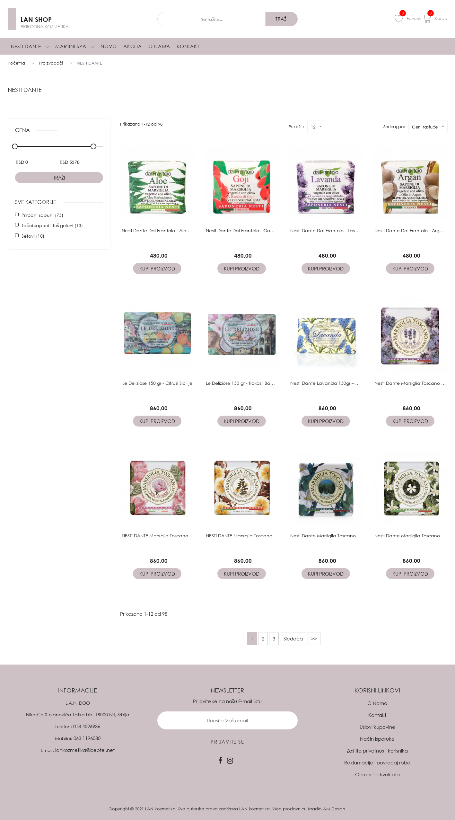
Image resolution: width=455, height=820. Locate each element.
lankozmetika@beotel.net (85, 750)
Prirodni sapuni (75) (42, 215)
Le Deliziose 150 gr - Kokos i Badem (243, 383)
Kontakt (188, 46)
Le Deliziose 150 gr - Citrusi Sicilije (157, 383)
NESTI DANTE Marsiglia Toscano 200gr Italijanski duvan (264, 535)
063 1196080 (87, 738)
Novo (109, 46)
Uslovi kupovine (377, 727)
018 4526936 (86, 726)
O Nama (159, 46)
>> (314, 638)
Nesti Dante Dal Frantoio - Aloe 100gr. (163, 230)
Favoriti (408, 18)
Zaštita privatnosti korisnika (377, 751)
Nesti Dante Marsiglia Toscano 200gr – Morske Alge (345, 535)
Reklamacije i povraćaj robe (377, 762)
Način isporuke (377, 739)
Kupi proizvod (157, 268)
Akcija (132, 46)
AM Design (334, 808)
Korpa (435, 18)
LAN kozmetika (160, 808)
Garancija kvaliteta (377, 774)
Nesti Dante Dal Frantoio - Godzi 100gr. (248, 230)
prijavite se (227, 742)
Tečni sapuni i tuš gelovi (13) (52, 225)
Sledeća (293, 638)
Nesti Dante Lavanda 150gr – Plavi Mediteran (340, 383)
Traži (59, 178)
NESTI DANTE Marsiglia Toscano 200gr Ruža (168, 535)
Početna (16, 63)
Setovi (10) (33, 236)
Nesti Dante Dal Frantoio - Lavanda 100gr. (336, 230)
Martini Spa (74, 46)
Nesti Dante (30, 46)
